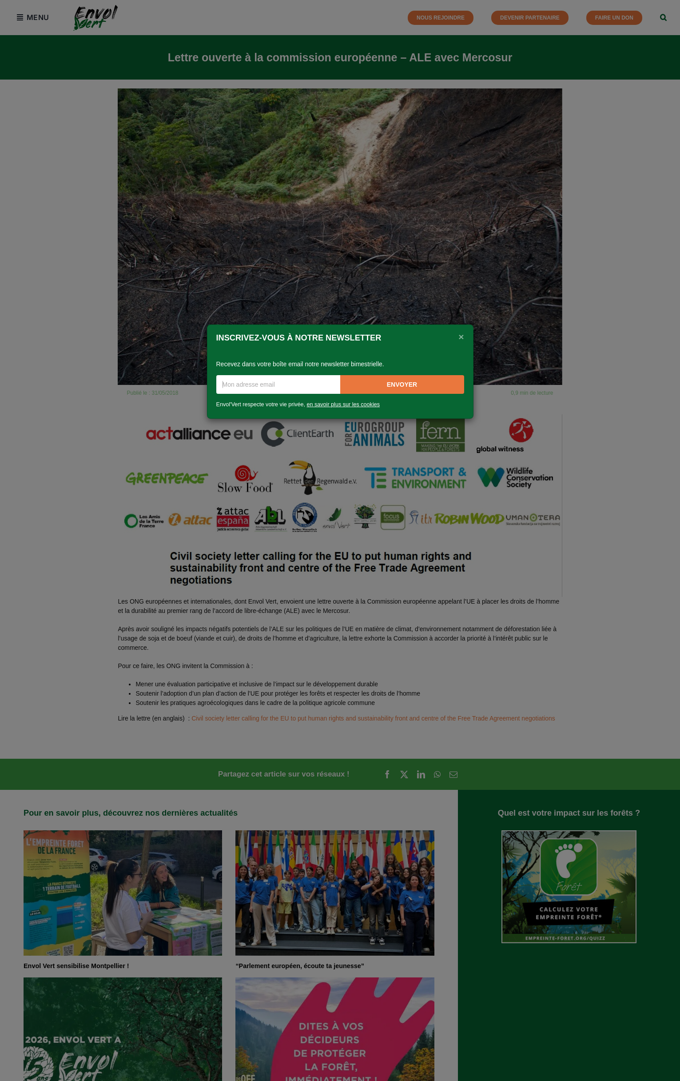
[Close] (461, 337)
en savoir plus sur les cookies (343, 404)
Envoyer (402, 384)
